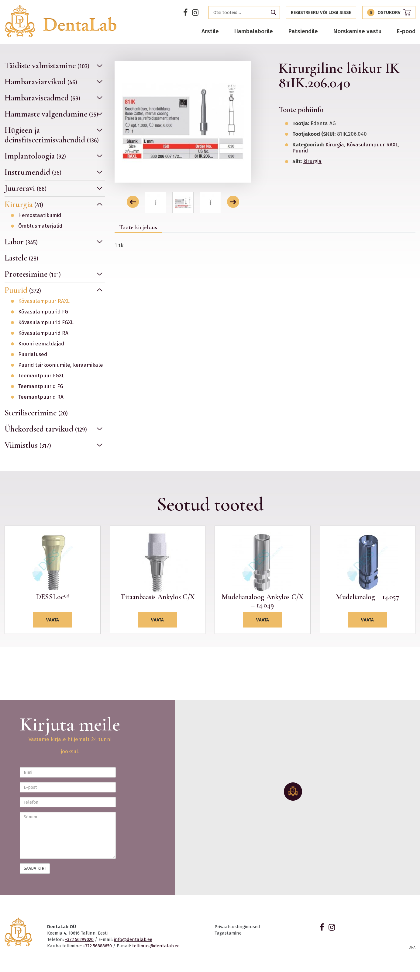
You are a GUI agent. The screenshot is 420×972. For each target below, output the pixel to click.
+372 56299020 (79, 939)
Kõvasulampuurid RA (43, 333)
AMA (412, 947)
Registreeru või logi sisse (321, 12)
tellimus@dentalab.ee (156, 946)
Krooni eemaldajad (41, 344)
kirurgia (312, 161)
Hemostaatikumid (39, 215)
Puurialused (32, 354)
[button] (133, 202)
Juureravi (25, 188)
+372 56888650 (97, 946)
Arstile (210, 31)
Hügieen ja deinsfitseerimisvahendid (52, 135)
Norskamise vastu (357, 31)
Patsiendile (303, 31)
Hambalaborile (253, 31)
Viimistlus (28, 445)
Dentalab (60, 21)
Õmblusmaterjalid (40, 226)
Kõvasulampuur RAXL (44, 301)
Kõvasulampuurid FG (43, 312)
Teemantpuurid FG (40, 386)
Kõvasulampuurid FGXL (46, 323)
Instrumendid (33, 172)
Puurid (23, 290)
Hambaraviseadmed (42, 98)
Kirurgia (24, 204)
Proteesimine (33, 274)
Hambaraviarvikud (41, 82)
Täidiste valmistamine (47, 66)
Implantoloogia (35, 156)
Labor (21, 242)
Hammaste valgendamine (51, 114)
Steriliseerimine (36, 413)
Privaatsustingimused (237, 926)
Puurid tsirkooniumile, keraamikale (60, 365)
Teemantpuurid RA (41, 397)
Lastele (21, 258)
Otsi (273, 12)
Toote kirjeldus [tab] (138, 227)
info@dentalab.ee (133, 939)
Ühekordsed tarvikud (46, 429)
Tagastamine (228, 933)
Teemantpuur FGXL (41, 376)
